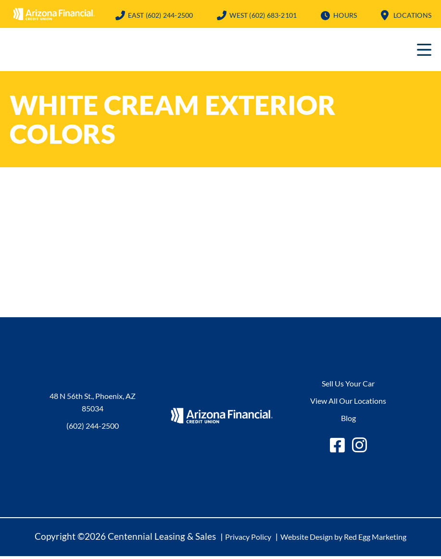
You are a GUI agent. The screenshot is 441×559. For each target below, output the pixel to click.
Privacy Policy (248, 539)
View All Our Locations (348, 403)
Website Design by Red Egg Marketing (343, 539)
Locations (412, 15)
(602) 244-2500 (160, 15)
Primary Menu (424, 52)
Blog (348, 420)
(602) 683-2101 (263, 15)
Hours (345, 15)
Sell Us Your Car (348, 386)
